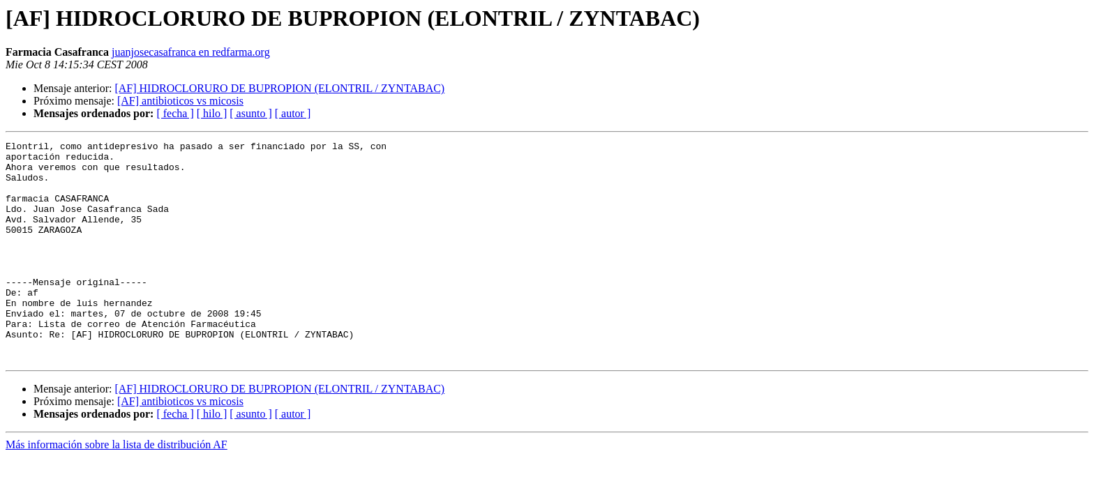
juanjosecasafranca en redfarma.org (191, 52)
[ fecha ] (174, 113)
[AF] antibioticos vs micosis (180, 101)
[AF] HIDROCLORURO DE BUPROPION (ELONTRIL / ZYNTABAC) (279, 88)
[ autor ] (293, 113)
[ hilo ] (212, 113)
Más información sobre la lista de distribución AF (116, 488)
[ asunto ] (250, 113)
